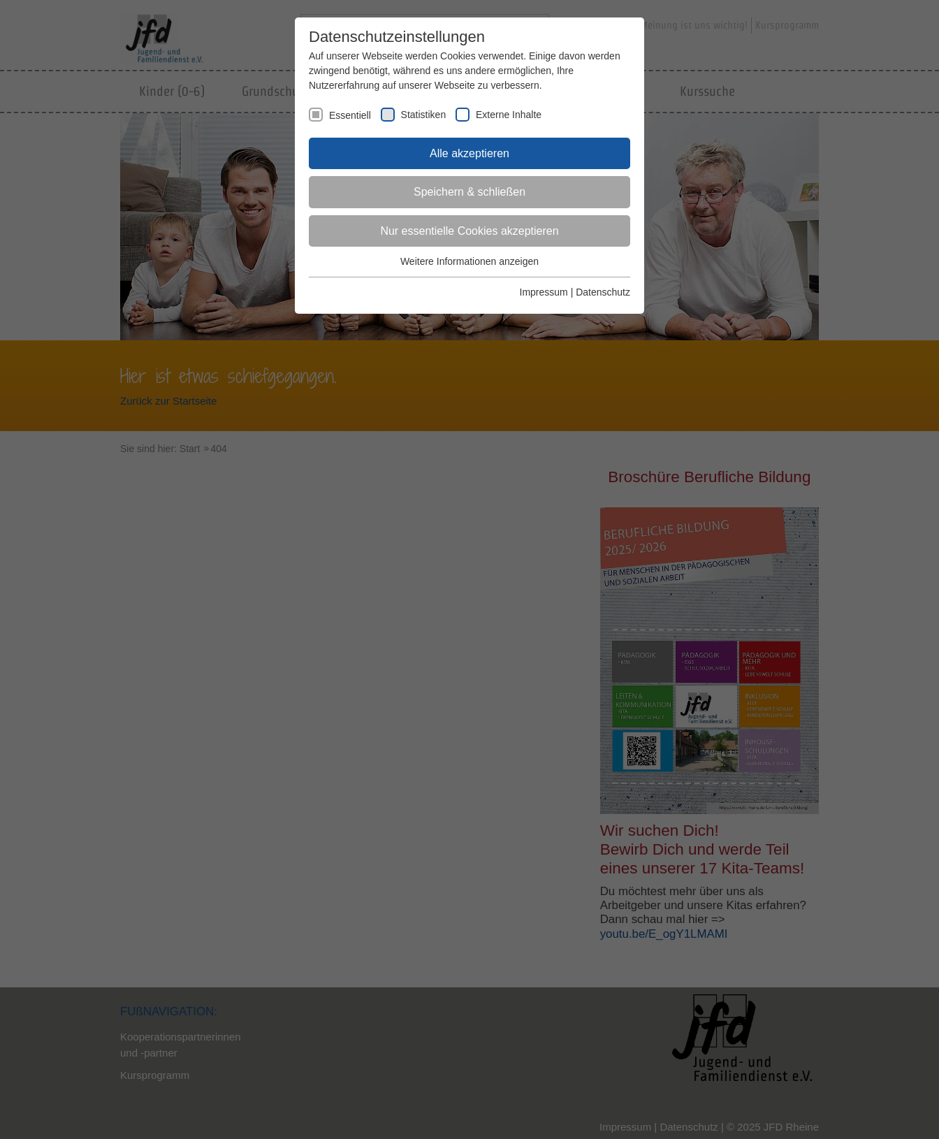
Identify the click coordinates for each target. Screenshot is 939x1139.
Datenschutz (603, 292)
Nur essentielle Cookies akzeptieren (469, 231)
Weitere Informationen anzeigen (469, 261)
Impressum (544, 292)
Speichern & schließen (469, 192)
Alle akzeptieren (469, 153)
